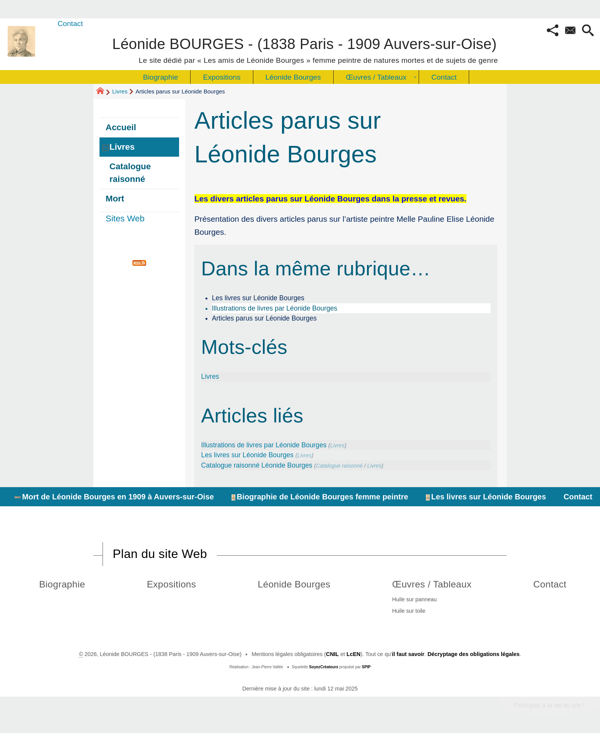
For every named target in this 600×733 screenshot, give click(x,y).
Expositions (171, 584)
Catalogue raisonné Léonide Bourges (257, 465)
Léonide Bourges (294, 584)
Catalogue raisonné (339, 466)
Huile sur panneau (414, 599)
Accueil (121, 127)
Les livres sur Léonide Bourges (258, 298)
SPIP (366, 667)
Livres (119, 91)
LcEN (353, 654)
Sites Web (125, 218)
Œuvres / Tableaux (432, 584)
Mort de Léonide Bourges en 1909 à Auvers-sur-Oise (114, 496)
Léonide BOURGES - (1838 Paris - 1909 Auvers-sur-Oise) (305, 49)
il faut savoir (408, 654)
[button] (552, 31)
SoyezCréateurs (323, 667)
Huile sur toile (409, 611)
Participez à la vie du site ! (549, 705)
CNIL (332, 654)
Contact (70, 24)
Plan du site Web (160, 554)
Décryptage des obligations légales (473, 654)
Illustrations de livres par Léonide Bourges (275, 308)
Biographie (62, 584)
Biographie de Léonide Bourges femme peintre (320, 496)
